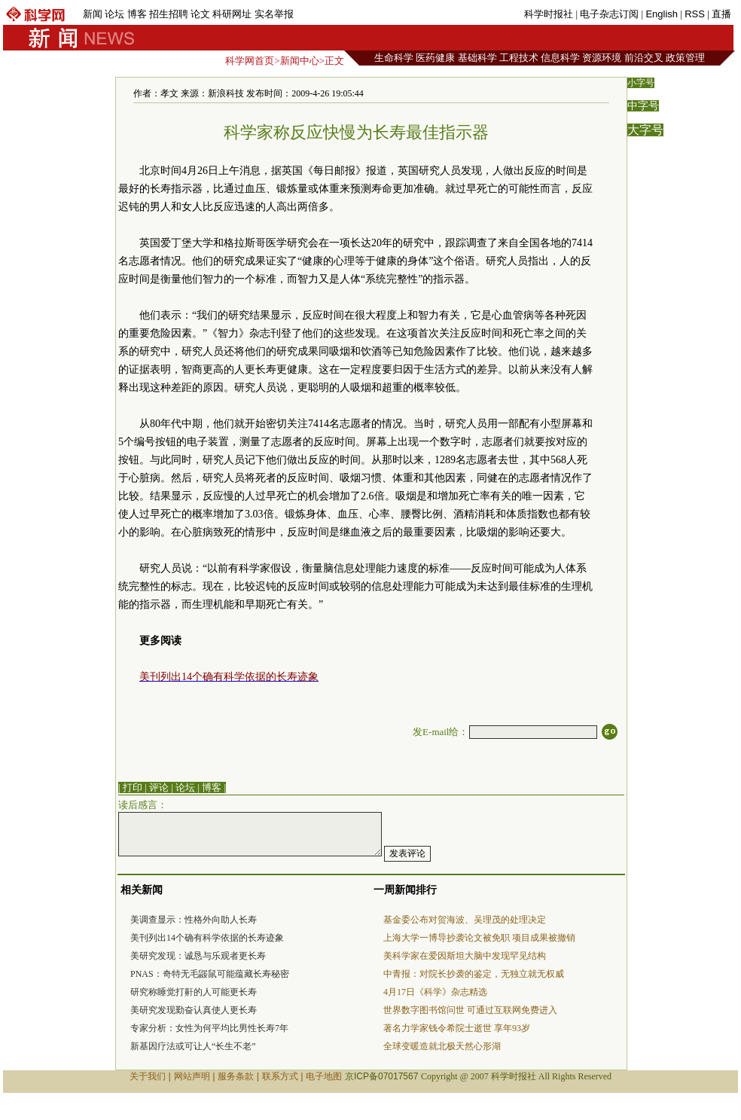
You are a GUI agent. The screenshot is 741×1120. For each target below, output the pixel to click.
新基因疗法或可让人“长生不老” (193, 1046)
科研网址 (232, 14)
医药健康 (435, 57)
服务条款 (236, 1076)
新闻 (92, 14)
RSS (695, 14)
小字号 (640, 83)
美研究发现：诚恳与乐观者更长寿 (198, 956)
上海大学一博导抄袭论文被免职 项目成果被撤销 (479, 937)
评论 (159, 787)
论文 (200, 14)
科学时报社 (548, 14)
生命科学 (393, 57)
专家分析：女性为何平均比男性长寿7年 (209, 1028)
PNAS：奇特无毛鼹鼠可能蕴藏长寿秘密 (209, 974)
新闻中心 (299, 60)
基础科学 (477, 57)
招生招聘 (168, 14)
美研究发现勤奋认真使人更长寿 (193, 1010)
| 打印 (130, 787)
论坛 (114, 14)
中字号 (643, 105)
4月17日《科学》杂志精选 (435, 992)
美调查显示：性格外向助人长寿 (193, 919)
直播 (721, 14)
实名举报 (274, 14)
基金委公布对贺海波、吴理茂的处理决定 (464, 919)
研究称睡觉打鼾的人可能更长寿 (193, 992)
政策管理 (685, 57)
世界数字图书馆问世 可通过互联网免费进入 (470, 1010)
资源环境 (601, 57)
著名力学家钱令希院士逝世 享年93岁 (456, 1028)
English (661, 14)
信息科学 (560, 57)
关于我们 (148, 1076)
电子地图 (324, 1076)
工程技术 (518, 57)
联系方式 (280, 1076)
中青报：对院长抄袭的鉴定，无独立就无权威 (473, 974)
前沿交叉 (643, 57)
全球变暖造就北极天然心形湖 (442, 1046)
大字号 (645, 130)
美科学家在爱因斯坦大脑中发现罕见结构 (464, 956)
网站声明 (192, 1076)
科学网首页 (249, 60)
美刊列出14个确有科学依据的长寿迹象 (207, 937)
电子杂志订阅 (609, 14)
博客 (137, 14)
